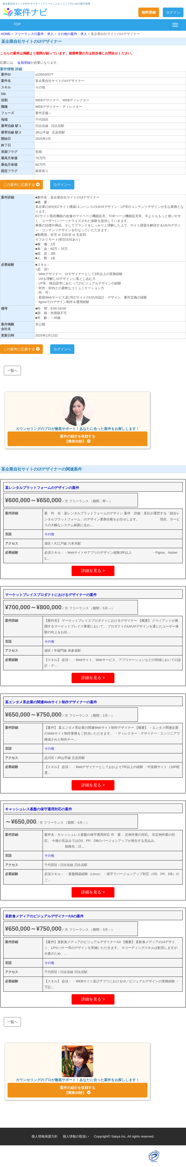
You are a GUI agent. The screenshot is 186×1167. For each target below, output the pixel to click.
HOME (6, 34)
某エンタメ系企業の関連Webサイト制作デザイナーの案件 (51, 702)
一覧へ (12, 371)
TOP (17, 24)
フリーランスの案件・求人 (34, 34)
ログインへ (62, 185)
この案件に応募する (21, 185)
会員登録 (23, 62)
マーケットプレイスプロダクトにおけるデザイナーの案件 (51, 595)
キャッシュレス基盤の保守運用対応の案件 (38, 809)
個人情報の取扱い (76, 1136)
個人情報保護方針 (45, 1136)
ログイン (173, 12)
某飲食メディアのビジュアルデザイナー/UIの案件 (44, 916)
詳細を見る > (93, 571)
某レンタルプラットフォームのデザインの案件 (42, 488)
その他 (49, 534)
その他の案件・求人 (72, 34)
